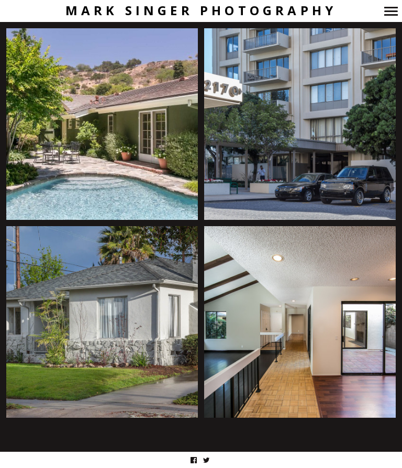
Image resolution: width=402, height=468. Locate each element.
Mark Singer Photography (201, 11)
